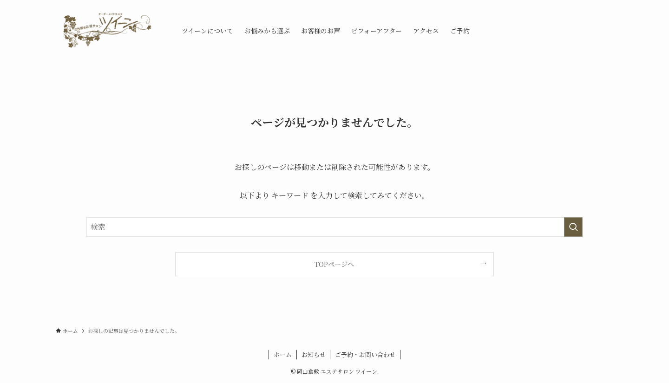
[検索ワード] (334, 227)
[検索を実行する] (573, 227)
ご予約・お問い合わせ (365, 354)
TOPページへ (334, 264)
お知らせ (314, 354)
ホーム (283, 354)
